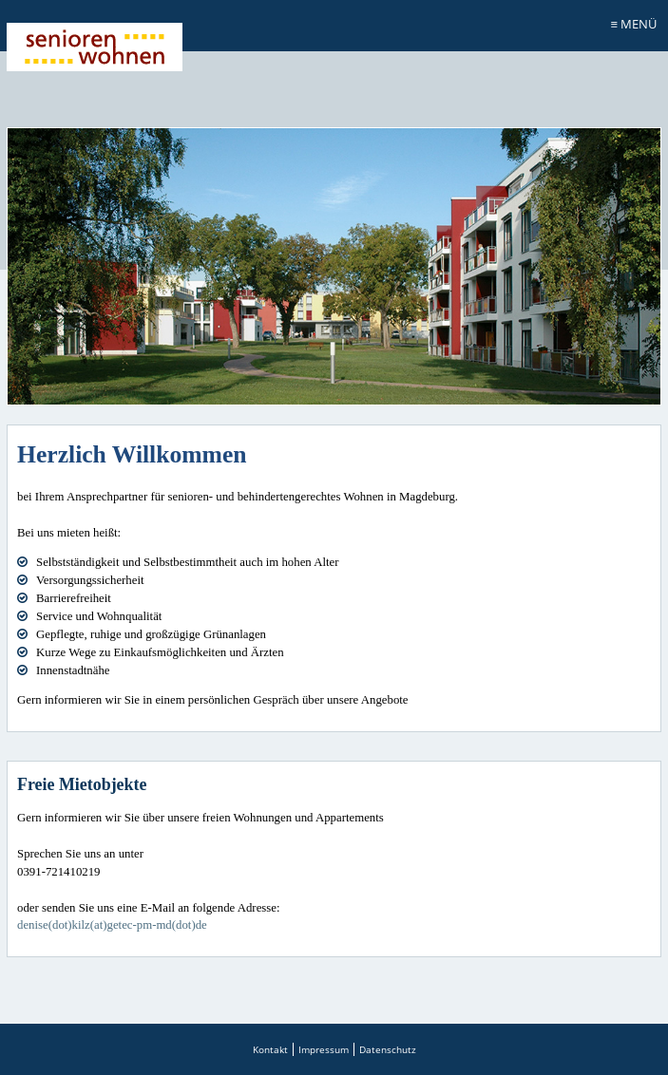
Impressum (323, 1049)
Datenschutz (387, 1049)
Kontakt (270, 1049)
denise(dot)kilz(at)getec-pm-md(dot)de (112, 925)
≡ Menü (634, 23)
